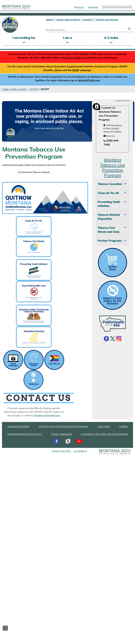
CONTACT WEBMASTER (61, 434)
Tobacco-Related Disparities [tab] (109, 216)
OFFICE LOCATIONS (107, 19)
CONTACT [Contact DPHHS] (88, 19)
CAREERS (123, 426)
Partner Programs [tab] (110, 240)
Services (79, 7)
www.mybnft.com (76, 57)
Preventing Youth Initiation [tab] (109, 204)
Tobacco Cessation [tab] (110, 184)
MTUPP (34, 89)
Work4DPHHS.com (89, 80)
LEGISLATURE (103, 426)
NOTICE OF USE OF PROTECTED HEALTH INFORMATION (63, 426)
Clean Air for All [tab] (108, 193)
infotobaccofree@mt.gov (46, 415)
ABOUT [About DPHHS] (50, 19)
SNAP (75, 70)
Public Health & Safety (14, 89)
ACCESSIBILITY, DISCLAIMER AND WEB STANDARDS (104, 434)
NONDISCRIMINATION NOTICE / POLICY (24, 434)
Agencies (93, 7)
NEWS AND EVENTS (68, 19)
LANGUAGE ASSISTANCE (18, 426)
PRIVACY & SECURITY (61, 451)
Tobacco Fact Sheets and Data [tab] (109, 229)
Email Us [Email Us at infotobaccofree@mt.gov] (109, 136)
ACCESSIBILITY (80, 451)
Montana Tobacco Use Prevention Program (112, 167)
